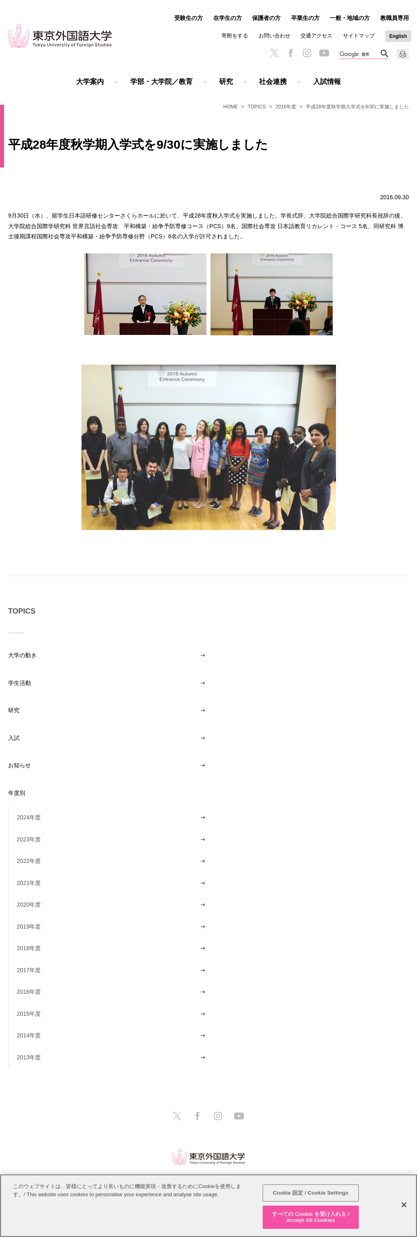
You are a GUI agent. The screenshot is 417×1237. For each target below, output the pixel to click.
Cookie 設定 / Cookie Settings (311, 1193)
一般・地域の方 (350, 18)
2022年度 (29, 861)
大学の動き (22, 655)
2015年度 (29, 1013)
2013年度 (29, 1057)
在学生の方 (227, 18)
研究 (226, 82)
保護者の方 (266, 18)
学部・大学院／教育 (161, 82)
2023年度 (29, 839)
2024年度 (29, 817)
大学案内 (90, 82)
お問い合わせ (274, 36)
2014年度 (29, 1035)
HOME (230, 107)
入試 (14, 738)
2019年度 (29, 926)
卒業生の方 (305, 18)
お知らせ (19, 765)
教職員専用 (394, 18)
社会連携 (273, 82)
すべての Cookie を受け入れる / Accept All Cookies (310, 1217)
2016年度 (286, 107)
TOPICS (257, 107)
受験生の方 (188, 18)
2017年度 (29, 970)
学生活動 (19, 683)
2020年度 (29, 904)
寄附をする (235, 36)
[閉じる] (404, 1205)
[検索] (360, 54)
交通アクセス (316, 36)
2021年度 (29, 883)
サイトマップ (359, 36)
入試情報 (327, 82)
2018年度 (29, 948)
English (398, 36)
